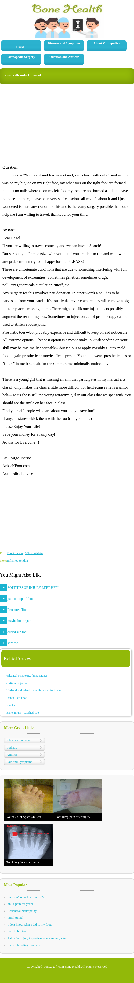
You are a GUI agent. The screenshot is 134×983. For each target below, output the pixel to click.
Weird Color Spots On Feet (23, 817)
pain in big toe (17, 931)
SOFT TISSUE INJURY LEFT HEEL (33, 588)
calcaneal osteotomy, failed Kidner (26, 675)
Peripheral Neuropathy (22, 911)
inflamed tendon (17, 560)
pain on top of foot (20, 599)
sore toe (12, 643)
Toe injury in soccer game (23, 862)
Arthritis (12, 754)
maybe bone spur (19, 621)
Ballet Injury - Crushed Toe (22, 712)
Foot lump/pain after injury (72, 817)
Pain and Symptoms (19, 762)
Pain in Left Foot (16, 698)
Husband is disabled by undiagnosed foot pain (33, 690)
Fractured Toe (17, 610)
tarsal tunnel (15, 917)
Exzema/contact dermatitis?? (26, 897)
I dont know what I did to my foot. (30, 924)
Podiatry (12, 747)
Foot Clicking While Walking (25, 553)
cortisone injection (17, 683)
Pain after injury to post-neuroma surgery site (37, 938)
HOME (21, 47)
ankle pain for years (20, 904)
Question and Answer (64, 57)
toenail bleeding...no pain (24, 945)
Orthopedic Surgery (21, 57)
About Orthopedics (107, 43)
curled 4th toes (17, 632)
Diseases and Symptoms (64, 43)
